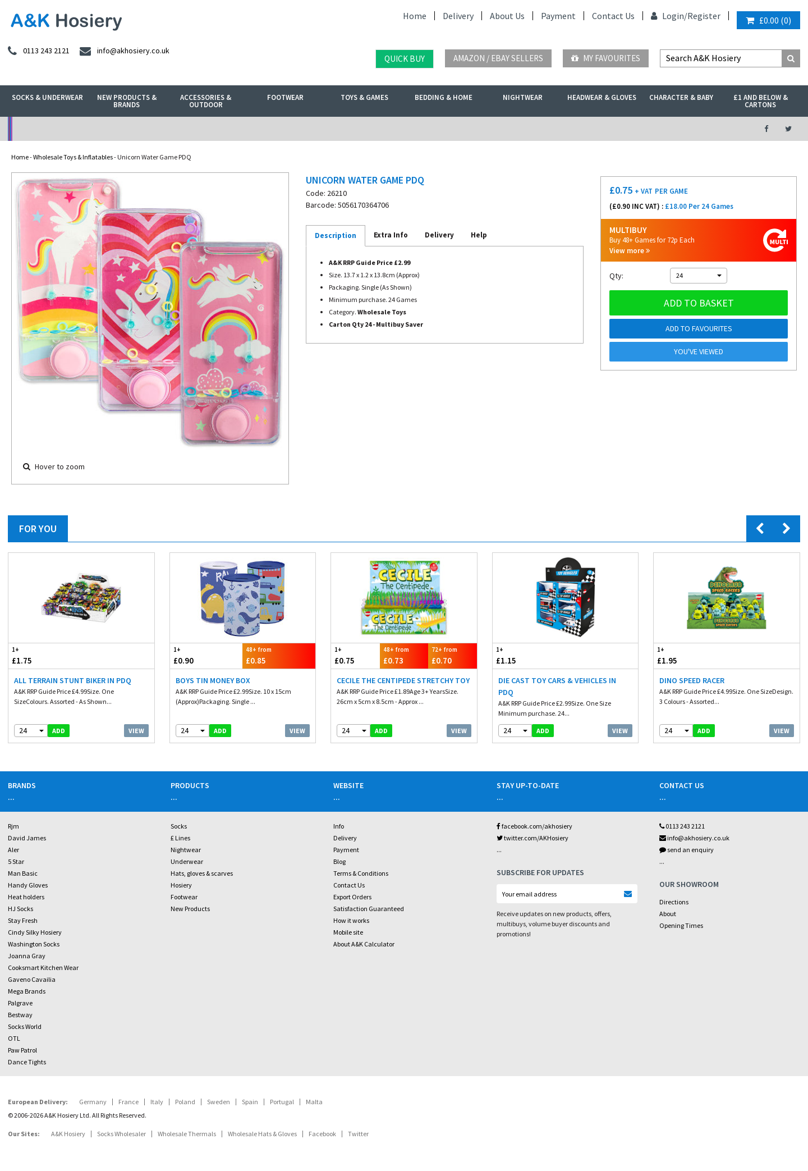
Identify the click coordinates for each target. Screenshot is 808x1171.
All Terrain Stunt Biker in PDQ (72, 680)
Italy (156, 1101)
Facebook (322, 1133)
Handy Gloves (28, 885)
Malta (314, 1101)
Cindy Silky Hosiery (35, 932)
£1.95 (690, 655)
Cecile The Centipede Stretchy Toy (403, 680)
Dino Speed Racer (691, 680)
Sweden (218, 1101)
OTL (14, 1038)
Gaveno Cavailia (32, 979)
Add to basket (699, 302)
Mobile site (348, 932)
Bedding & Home (443, 97)
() (768, 20)
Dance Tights (27, 1062)
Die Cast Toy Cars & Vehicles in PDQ (557, 686)
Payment (558, 15)
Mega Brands (26, 991)
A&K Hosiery (68, 1133)
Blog (339, 861)
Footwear (285, 97)
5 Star (16, 861)
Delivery (458, 15)
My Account (281, 129)
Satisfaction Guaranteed (368, 908)
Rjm (13, 826)
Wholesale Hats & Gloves (262, 1133)
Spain (250, 1101)
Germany (93, 1101)
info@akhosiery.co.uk (694, 838)
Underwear (187, 861)
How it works (351, 920)
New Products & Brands (127, 101)
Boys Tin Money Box (213, 680)
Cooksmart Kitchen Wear (43, 967)
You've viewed (698, 351)
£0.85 (279, 655)
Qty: (616, 276)
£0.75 (355, 655)
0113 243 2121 (682, 826)
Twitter (358, 1133)
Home (414, 15)
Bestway (20, 1014)
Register (703, 15)
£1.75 (45, 655)
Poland (185, 1101)
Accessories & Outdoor (205, 101)
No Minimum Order (99, 129)
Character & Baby (681, 97)
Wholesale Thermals (187, 1133)
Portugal (282, 1101)
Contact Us (613, 15)
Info (338, 826)
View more (629, 250)
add (58, 730)
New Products (190, 908)
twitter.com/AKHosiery (532, 838)
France (128, 1101)
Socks (179, 826)
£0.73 (404, 655)
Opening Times (681, 925)
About (667, 913)
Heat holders (26, 897)
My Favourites (605, 58)
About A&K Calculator (363, 944)
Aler (13, 849)
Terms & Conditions (360, 873)
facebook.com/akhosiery (534, 826)
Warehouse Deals (463, 129)
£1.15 (529, 655)
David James (27, 838)
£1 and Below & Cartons (760, 101)
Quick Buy (404, 58)
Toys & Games (364, 97)
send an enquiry (686, 849)
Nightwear (523, 97)
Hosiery (181, 885)
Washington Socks (33, 944)
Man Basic (23, 873)
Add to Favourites (698, 328)
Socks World (25, 1026)
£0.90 (206, 655)
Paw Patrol (22, 1050)
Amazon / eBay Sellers (498, 58)
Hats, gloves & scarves (202, 873)
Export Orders (352, 897)
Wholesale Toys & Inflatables (73, 157)
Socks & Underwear (47, 97)
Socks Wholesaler (121, 1133)
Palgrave (20, 1003)
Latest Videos (645, 129)
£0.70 (452, 655)
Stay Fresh (23, 920)
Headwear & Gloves (601, 97)
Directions (673, 902)
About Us (507, 15)
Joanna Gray (26, 956)
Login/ (669, 15)
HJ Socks (20, 908)
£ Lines (180, 838)
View (136, 730)
